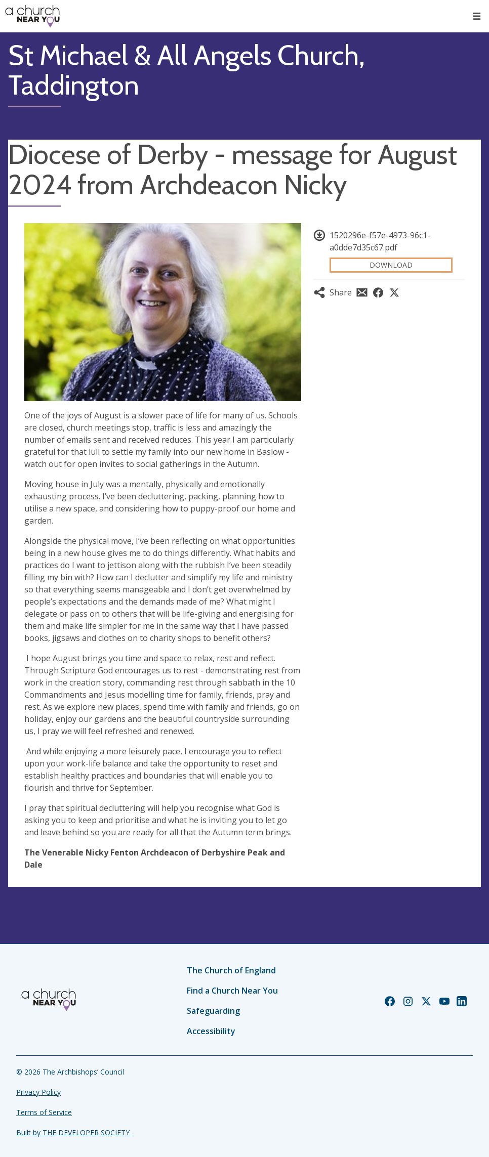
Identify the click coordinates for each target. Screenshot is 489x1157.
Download (391, 265)
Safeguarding (213, 1010)
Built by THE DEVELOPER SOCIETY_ (74, 1132)
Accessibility (211, 1031)
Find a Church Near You (232, 990)
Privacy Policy (38, 1092)
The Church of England (231, 970)
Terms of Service (44, 1112)
